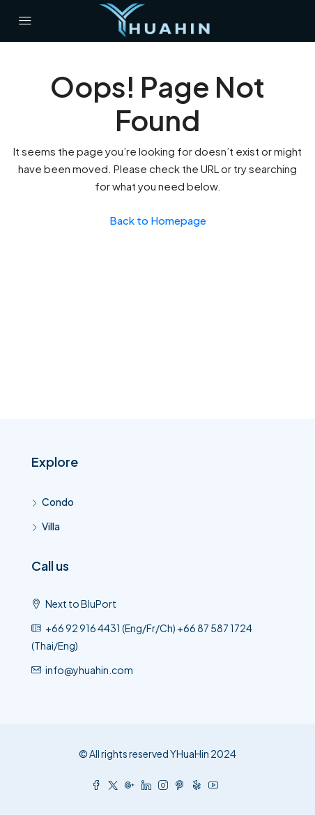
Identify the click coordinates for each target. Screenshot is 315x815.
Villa (51, 526)
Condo (58, 501)
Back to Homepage (157, 220)
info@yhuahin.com (89, 670)
